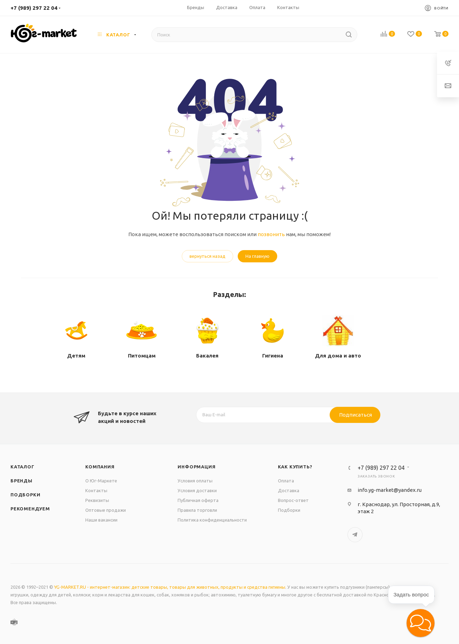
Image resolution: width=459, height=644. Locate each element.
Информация (196, 466)
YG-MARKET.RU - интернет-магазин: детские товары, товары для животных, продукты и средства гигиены (169, 587)
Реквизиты (97, 500)
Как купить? (295, 466)
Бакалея (207, 356)
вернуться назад (207, 256)
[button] (421, 623)
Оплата (286, 480)
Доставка (288, 490)
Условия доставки (197, 490)
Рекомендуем (30, 508)
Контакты (96, 490)
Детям (76, 356)
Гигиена (272, 356)
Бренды (21, 480)
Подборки (25, 494)
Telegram (355, 534)
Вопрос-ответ (293, 500)
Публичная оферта (198, 500)
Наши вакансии (101, 519)
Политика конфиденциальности (212, 519)
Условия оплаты (195, 480)
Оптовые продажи (105, 510)
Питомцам (142, 356)
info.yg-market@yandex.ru (390, 490)
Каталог (22, 466)
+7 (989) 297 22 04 (33, 8)
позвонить (271, 234)
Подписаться (355, 415)
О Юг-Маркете (101, 480)
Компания (99, 466)
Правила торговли (197, 510)
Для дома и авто (338, 356)
